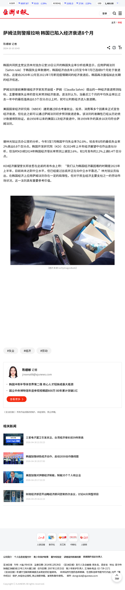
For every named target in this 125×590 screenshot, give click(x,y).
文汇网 (62, 539)
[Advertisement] (62, 313)
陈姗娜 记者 (10, 43)
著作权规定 (56, 556)
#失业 (10, 351)
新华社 (52, 539)
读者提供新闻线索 (72, 556)
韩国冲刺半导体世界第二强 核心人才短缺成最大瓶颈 (41, 384)
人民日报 (41, 539)
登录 (104, 13)
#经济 (27, 351)
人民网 (84, 539)
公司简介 (7, 556)
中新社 (73, 539)
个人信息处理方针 (22, 556)
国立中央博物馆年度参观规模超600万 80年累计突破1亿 (43, 390)
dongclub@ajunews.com (85, 575)
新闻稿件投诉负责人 (92, 556)
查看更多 (15, 399)
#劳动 (44, 351)
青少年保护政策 (41, 556)
